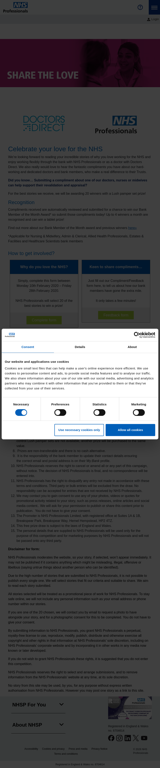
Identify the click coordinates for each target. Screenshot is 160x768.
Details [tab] (80, 347)
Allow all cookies (130, 430)
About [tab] (132, 347)
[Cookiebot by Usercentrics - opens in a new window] (137, 335)
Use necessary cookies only (79, 430)
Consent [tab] (27, 347)
